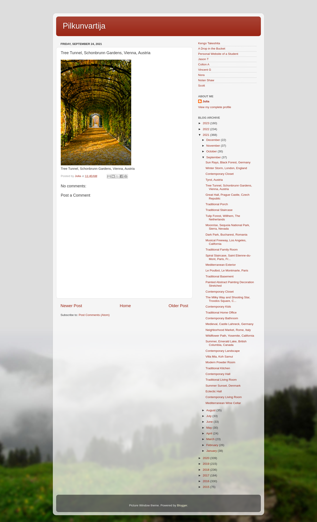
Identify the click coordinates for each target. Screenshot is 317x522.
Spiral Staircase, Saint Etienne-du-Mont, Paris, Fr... (228, 257)
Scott (201, 85)
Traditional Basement (220, 276)
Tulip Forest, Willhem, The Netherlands (223, 217)
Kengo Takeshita (209, 43)
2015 (206, 487)
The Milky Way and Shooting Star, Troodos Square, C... (228, 299)
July (209, 416)
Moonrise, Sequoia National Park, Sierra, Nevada (228, 226)
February (212, 445)
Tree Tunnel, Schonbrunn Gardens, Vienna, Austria (229, 187)
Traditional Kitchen (218, 368)
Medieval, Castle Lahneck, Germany (230, 324)
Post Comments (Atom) (94, 315)
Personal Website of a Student (218, 53)
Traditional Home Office (221, 312)
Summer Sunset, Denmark (223, 385)
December (213, 140)
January (212, 450)
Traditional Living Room (221, 379)
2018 (206, 469)
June (210, 421)
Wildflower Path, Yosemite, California (230, 335)
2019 (206, 463)
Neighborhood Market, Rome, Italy (228, 330)
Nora (201, 75)
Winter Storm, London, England (226, 168)
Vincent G (204, 69)
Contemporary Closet (220, 173)
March (210, 439)
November (213, 145)
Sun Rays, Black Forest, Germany (228, 162)
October (212, 151)
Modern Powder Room (220, 362)
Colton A (203, 64)
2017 (206, 475)
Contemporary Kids (218, 306)
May (209, 427)
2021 (206, 134)
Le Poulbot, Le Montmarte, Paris (227, 270)
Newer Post (71, 305)
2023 (206, 123)
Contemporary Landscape (223, 350)
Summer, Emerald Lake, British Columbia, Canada (226, 343)
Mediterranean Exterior (221, 264)
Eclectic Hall (214, 391)
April (209, 433)
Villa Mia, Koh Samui (219, 356)
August (211, 410)
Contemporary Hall (218, 374)
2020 (206, 458)
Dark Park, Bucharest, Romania (226, 234)
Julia (206, 101)
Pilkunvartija (84, 25)
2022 (206, 129)
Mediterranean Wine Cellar (223, 403)
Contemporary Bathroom (222, 318)
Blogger (182, 505)
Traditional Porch (217, 204)
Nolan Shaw (206, 80)
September (214, 157)
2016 (206, 481)
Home (125, 305)
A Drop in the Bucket (211, 48)
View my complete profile (214, 107)
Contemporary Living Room (224, 397)
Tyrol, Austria (214, 179)
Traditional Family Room (222, 249)
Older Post (178, 305)
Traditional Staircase (219, 210)
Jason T (203, 59)
